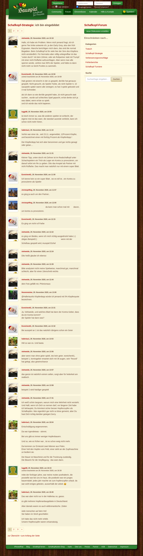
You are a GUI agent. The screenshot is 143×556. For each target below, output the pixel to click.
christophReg (27, 190)
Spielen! (130, 12)
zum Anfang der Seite (30, 536)
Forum (68, 12)
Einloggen (117, 3)
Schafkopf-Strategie (21, 25)
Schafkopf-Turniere (93, 67)
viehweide (25, 38)
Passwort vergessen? (101, 7)
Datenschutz (112, 547)
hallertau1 (25, 130)
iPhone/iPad (18, 547)
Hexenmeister (27, 292)
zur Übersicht (13, 536)
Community (57, 12)
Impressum (124, 547)
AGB (103, 547)
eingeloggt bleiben (83, 7)
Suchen (116, 79)
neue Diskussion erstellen (97, 31)
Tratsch (88, 49)
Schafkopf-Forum (95, 25)
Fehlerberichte (91, 62)
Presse (87, 547)
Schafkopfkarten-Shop (56, 547)
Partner (95, 547)
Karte (70, 547)
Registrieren (58, 3)
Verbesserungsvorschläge (96, 58)
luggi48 (24, 112)
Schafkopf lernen (39, 547)
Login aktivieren (62, 7)
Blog (28, 547)
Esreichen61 (26, 74)
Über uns (78, 547)
